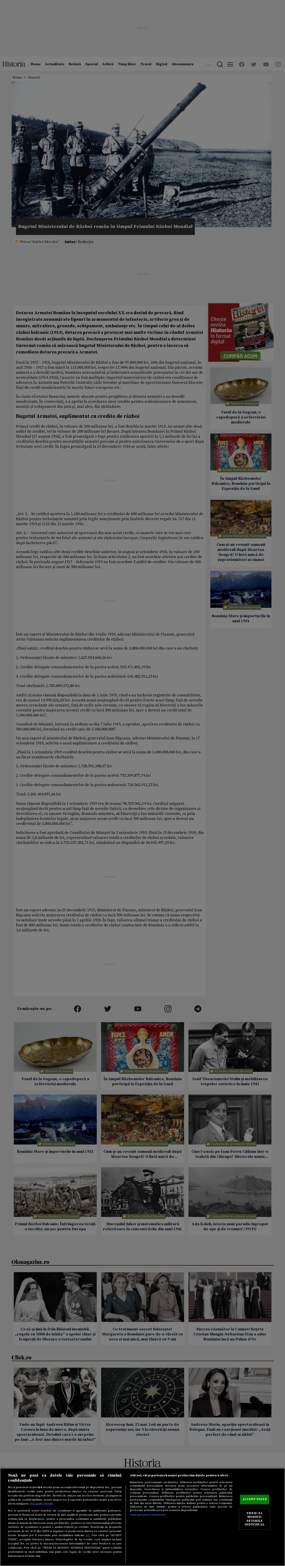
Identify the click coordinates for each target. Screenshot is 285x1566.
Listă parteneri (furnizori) (148, 1514)
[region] (142, 1517)
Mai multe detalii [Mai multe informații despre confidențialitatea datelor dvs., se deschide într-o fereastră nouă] (41, 1503)
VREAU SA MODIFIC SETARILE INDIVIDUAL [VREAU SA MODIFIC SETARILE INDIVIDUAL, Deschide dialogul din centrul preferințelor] (254, 1519)
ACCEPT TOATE (254, 1499)
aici (87, 1535)
